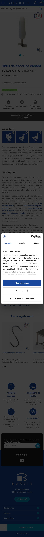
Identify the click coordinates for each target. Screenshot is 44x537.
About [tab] (36, 243)
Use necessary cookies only (22, 298)
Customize (22, 291)
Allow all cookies (22, 283)
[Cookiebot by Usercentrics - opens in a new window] (31, 236)
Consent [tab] (7, 243)
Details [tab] (22, 243)
